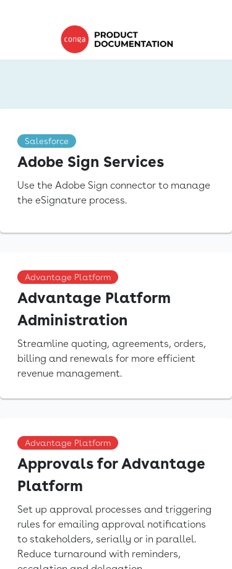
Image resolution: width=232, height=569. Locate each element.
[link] (120, 39)
